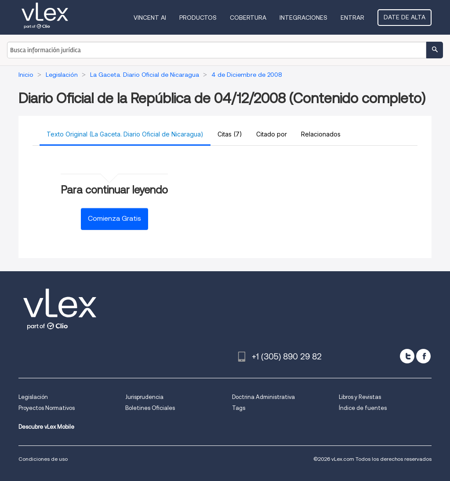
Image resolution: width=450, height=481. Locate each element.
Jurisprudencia (144, 397)
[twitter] (407, 356)
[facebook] (423, 356)
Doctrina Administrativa (263, 397)
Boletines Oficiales (150, 408)
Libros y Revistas (360, 397)
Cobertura (248, 17)
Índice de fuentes (363, 408)
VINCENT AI (150, 17)
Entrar (352, 17)
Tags (238, 408)
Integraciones (303, 17)
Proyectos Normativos (46, 408)
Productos (198, 17)
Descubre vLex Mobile (46, 427)
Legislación (33, 397)
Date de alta (404, 17)
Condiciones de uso (43, 459)
